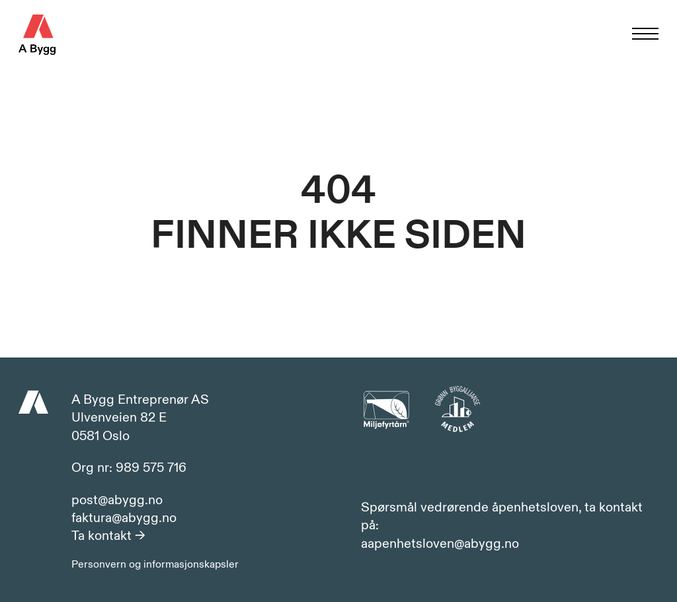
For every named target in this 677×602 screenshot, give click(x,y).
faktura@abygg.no (124, 518)
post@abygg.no (117, 500)
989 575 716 (151, 467)
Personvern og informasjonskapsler (155, 564)
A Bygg (37, 35)
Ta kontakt (108, 535)
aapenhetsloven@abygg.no (440, 544)
